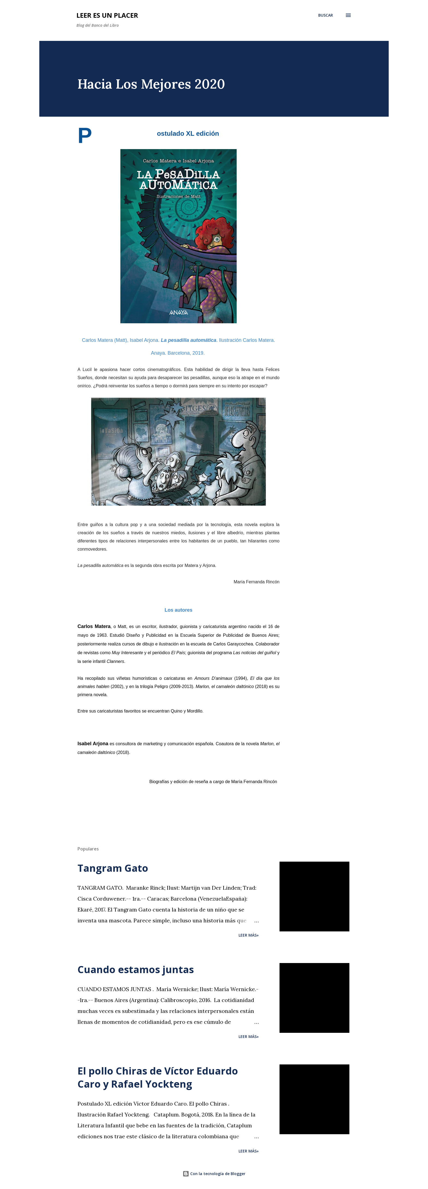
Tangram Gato (113, 868)
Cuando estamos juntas (136, 969)
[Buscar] (325, 15)
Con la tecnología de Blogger (214, 1173)
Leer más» (249, 935)
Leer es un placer (107, 15)
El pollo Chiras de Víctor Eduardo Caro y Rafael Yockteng (158, 1077)
